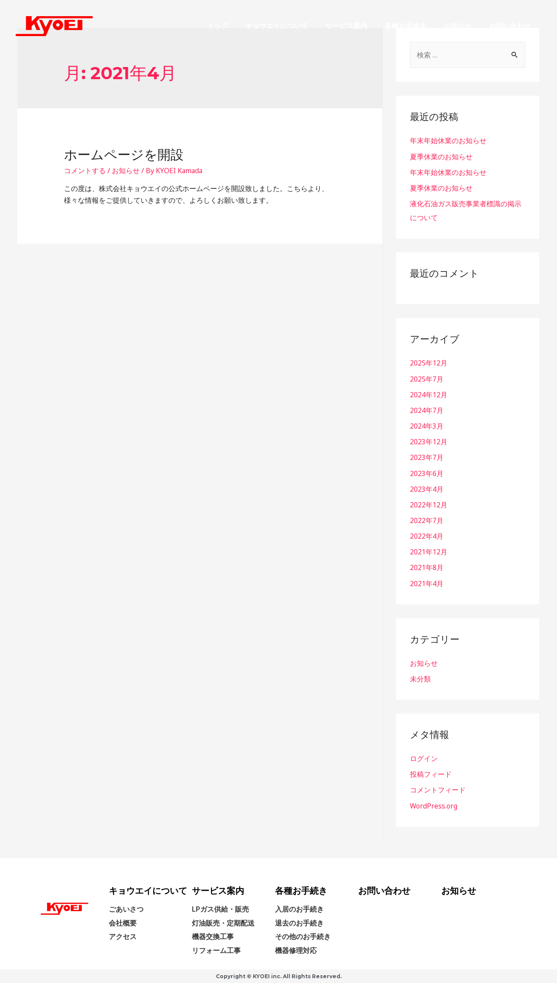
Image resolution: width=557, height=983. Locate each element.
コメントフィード (438, 788)
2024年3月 (426, 425)
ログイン (424, 757)
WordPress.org (434, 804)
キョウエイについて (276, 26)
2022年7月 (426, 519)
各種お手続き (405, 26)
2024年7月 (426, 410)
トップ (217, 26)
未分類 (420, 677)
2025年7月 (426, 378)
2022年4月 (426, 535)
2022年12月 (428, 504)
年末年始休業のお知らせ (448, 141)
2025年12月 (428, 363)
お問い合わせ (510, 26)
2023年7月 (426, 457)
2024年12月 (428, 394)
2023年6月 (426, 472)
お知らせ (458, 26)
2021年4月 (426, 582)
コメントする (85, 170)
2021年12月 (428, 551)
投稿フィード (431, 773)
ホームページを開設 (124, 155)
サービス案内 (346, 26)
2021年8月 (426, 566)
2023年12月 (428, 441)
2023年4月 (426, 488)
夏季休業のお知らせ (441, 156)
